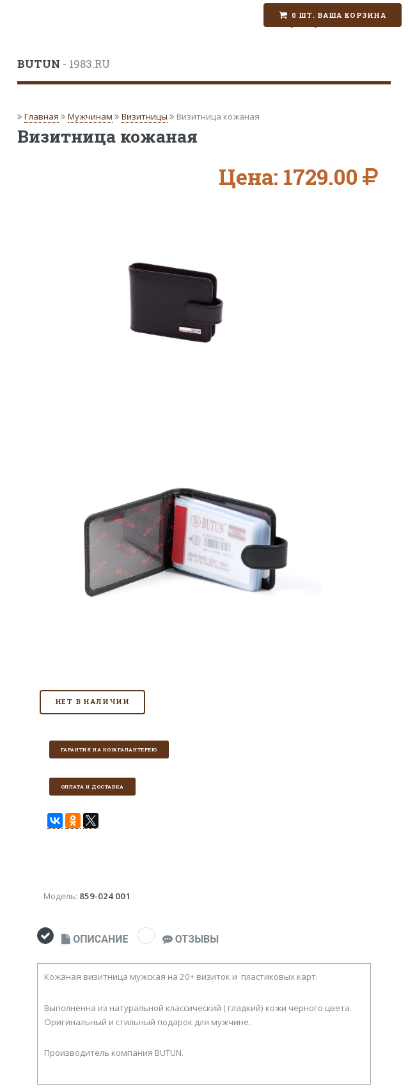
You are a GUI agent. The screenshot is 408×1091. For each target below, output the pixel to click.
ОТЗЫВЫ (190, 939)
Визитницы (145, 116)
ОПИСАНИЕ (94, 939)
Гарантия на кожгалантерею (109, 749)
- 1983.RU (63, 64)
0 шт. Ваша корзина (339, 15)
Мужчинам (90, 116)
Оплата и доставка (92, 786)
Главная (41, 116)
